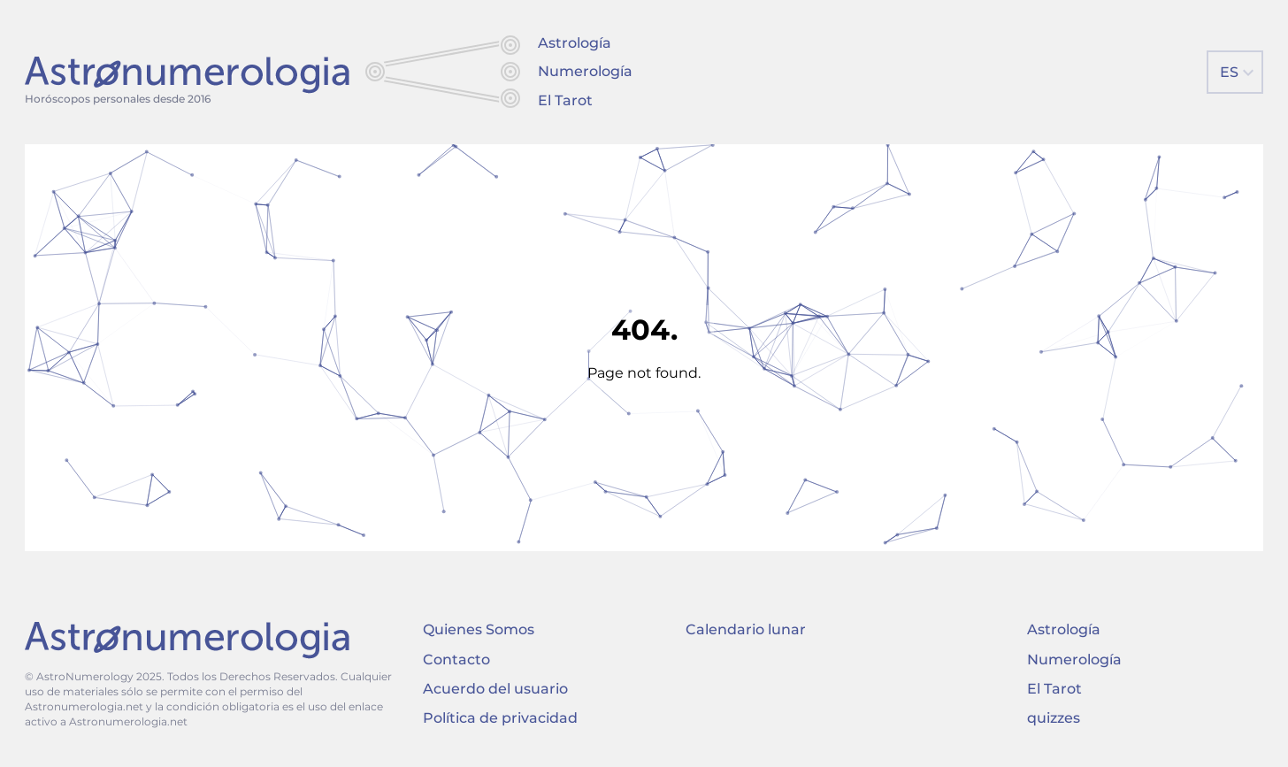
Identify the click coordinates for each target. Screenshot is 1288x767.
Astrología (574, 43)
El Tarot (565, 100)
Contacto (456, 659)
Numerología (585, 71)
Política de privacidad (500, 717)
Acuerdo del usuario (495, 688)
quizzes (1053, 717)
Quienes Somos (478, 629)
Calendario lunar (746, 629)
